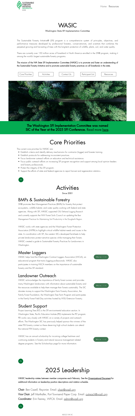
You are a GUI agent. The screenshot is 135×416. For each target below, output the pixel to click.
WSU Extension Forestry (71, 298)
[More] (101, 257)
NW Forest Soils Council (52, 215)
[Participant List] (87, 74)
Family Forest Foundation (28, 294)
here (105, 129)
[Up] (20, 179)
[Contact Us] (66, 74)
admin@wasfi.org (73, 399)
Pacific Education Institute (46, 314)
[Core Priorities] (25, 74)
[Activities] (45, 74)
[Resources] (108, 74)
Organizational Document (99, 378)
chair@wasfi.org (67, 389)
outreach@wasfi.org (96, 394)
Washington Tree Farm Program (57, 294)
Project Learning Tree (27, 310)
